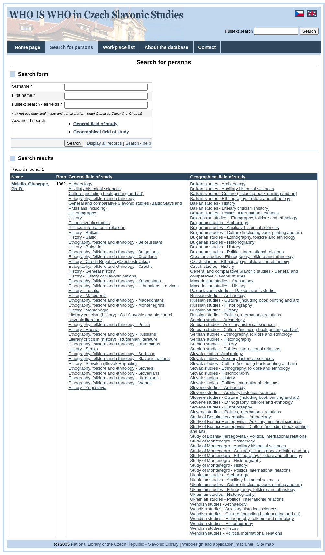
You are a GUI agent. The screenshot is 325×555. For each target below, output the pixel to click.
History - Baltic (82, 237)
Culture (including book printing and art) (105, 193)
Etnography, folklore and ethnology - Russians (112, 334)
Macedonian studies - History (217, 285)
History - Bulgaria (84, 247)
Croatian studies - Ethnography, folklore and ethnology (241, 256)
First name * (23, 95)
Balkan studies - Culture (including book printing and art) (243, 193)
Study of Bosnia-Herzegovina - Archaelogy (230, 416)
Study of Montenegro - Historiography (225, 460)
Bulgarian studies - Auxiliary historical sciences (234, 227)
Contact (207, 47)
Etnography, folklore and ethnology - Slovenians (113, 373)
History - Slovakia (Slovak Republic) (102, 363)
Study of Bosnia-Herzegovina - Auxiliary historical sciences (245, 421)
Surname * (22, 86)
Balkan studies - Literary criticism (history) (229, 208)
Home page (27, 47)
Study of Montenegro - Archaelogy (222, 441)
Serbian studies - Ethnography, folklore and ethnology (241, 334)
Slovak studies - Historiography (219, 373)
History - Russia (83, 329)
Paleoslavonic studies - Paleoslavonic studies (233, 290)
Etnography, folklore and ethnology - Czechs (110, 266)
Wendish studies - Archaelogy (218, 504)
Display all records (104, 143)
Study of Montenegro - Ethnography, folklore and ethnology (246, 455)
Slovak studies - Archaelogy (216, 353)
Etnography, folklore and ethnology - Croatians (112, 256)
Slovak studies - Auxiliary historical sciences (232, 358)
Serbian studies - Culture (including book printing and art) (244, 329)
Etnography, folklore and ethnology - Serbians (111, 353)
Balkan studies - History (212, 203)
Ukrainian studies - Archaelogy (219, 475)
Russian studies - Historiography (221, 305)
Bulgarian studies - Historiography (222, 242)
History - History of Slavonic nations (102, 276)
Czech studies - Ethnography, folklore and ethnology (239, 261)
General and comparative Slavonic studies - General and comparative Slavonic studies (244, 273)
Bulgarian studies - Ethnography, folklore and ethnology (242, 237)
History (75, 217)
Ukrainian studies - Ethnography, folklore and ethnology (242, 489)
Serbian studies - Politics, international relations (235, 348)
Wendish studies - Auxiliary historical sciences (233, 508)
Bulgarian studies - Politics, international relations (237, 251)
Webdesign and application (207, 544)
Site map (265, 544)
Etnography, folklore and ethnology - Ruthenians (114, 344)
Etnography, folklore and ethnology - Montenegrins (116, 305)
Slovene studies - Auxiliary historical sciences (233, 392)
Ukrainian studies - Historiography (222, 494)
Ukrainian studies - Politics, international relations (237, 499)
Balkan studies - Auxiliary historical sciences (232, 188)
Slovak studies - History (212, 377)
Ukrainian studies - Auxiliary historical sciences (234, 479)
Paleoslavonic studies (89, 222)
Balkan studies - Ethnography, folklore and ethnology (240, 198)
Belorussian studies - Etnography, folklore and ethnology (243, 217)
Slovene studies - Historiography (221, 407)
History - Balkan (83, 232)
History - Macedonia (87, 295)
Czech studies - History (212, 266)
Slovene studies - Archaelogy (217, 387)
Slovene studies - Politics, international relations (235, 411)
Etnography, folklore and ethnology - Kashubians (114, 280)
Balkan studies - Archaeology (217, 183)
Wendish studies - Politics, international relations (236, 533)
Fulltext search (239, 31)
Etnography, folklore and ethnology (101, 198)
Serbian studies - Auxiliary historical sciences (232, 324)
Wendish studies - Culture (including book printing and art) (245, 513)
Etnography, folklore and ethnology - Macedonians (116, 300)
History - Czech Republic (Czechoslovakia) (109, 261)
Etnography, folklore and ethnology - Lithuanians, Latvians (123, 285)
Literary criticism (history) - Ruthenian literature (112, 339)
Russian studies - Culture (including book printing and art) (244, 300)
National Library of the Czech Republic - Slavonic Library (125, 544)
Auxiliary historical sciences (94, 188)
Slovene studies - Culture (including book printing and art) (244, 397)
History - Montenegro (88, 310)
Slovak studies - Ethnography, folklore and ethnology (240, 368)
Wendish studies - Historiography (221, 523)
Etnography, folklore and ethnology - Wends (109, 382)
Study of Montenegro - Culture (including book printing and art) (249, 450)
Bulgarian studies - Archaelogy (219, 222)
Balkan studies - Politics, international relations (234, 213)
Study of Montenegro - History (218, 465)
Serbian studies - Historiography (220, 339)
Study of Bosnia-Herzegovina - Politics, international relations (248, 436)
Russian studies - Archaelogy (217, 295)
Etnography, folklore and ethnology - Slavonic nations (118, 358)
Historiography (82, 213)
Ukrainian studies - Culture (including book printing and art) (246, 484)
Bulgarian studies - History (215, 247)
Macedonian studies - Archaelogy (221, 280)
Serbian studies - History (213, 344)
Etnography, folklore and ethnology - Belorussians (115, 242)
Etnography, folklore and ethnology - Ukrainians (113, 377)
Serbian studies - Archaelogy (217, 319)
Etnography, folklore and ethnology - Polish (109, 324)
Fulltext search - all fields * (37, 104)
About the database (166, 47)
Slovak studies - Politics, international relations (234, 382)
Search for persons (71, 47)
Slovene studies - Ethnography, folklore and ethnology (241, 402)
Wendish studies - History (214, 528)
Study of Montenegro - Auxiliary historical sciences (238, 445)
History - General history (91, 271)
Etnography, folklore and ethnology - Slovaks (110, 368)
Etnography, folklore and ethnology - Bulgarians (113, 251)
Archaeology (80, 183)
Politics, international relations (96, 227)
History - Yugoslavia (87, 387)
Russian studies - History (214, 310)
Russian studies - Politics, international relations (235, 314)
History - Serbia (83, 348)
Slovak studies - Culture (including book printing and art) (243, 363)
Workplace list (119, 47)
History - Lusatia (83, 290)
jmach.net (243, 544)
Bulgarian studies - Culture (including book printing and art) (246, 232)
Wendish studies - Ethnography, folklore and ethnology (242, 518)
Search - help (138, 143)
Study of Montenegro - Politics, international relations (240, 470)
